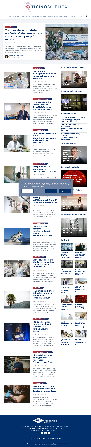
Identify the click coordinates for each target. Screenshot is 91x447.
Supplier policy (53, 444)
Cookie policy (37, 444)
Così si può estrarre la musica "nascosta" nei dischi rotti (72, 231)
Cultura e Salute (68, 144)
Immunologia (26, 16)
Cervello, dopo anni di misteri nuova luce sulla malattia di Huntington (43, 263)
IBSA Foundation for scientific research (56, 426)
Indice (80, 16)
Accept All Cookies (65, 191)
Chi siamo (73, 16)
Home (10, 16)
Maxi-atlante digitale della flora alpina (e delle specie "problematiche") (43, 294)
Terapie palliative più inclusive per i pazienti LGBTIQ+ (44, 169)
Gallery (66, 16)
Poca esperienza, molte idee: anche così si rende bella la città (73, 82)
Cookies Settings (27, 191)
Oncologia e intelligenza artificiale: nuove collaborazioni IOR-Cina (44, 74)
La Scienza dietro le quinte (73, 215)
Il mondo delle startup (71, 91)
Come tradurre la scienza (73, 68)
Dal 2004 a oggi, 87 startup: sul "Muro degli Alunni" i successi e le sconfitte (45, 199)
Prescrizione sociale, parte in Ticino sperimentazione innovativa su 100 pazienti (72, 156)
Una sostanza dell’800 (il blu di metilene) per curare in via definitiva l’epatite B (45, 138)
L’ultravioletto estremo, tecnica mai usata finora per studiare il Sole (42, 231)
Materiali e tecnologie (39, 16)
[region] (46, 187)
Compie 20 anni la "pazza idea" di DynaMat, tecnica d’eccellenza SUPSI (42, 106)
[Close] (71, 181)
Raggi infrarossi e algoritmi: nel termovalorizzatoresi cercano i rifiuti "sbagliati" (72, 104)
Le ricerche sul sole (70, 167)
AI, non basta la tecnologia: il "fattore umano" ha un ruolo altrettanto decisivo (72, 204)
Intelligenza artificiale (55, 16)
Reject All (51, 191)
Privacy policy (45, 444)
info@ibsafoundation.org (53, 430)
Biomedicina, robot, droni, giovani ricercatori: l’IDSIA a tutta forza (43, 358)
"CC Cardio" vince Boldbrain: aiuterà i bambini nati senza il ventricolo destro (43, 326)
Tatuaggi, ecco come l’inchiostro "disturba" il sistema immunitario (44, 388)
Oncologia (16, 16)
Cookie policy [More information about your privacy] (41, 186)
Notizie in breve (68, 114)
